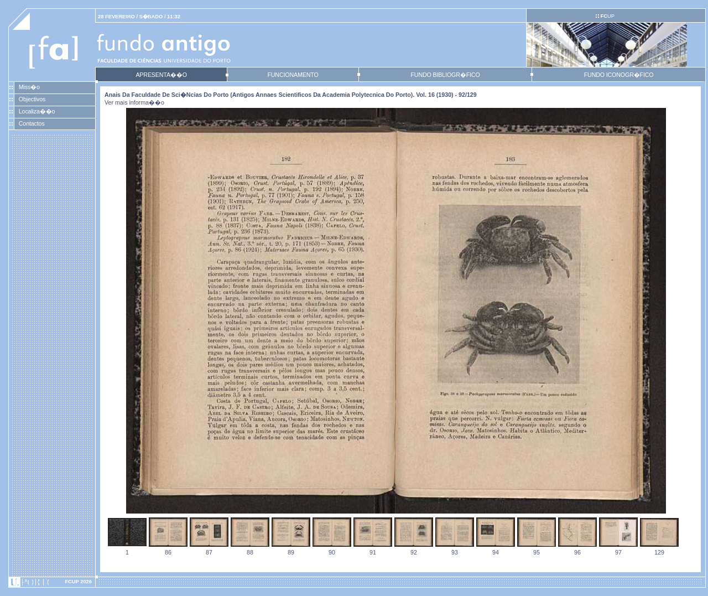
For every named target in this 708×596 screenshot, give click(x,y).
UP (607, 16)
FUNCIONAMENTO (292, 74)
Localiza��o (37, 111)
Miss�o (29, 87)
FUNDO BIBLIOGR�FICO (445, 74)
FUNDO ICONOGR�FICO (619, 74)
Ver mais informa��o (134, 102)
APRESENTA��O (161, 74)
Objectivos (32, 99)
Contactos (32, 123)
